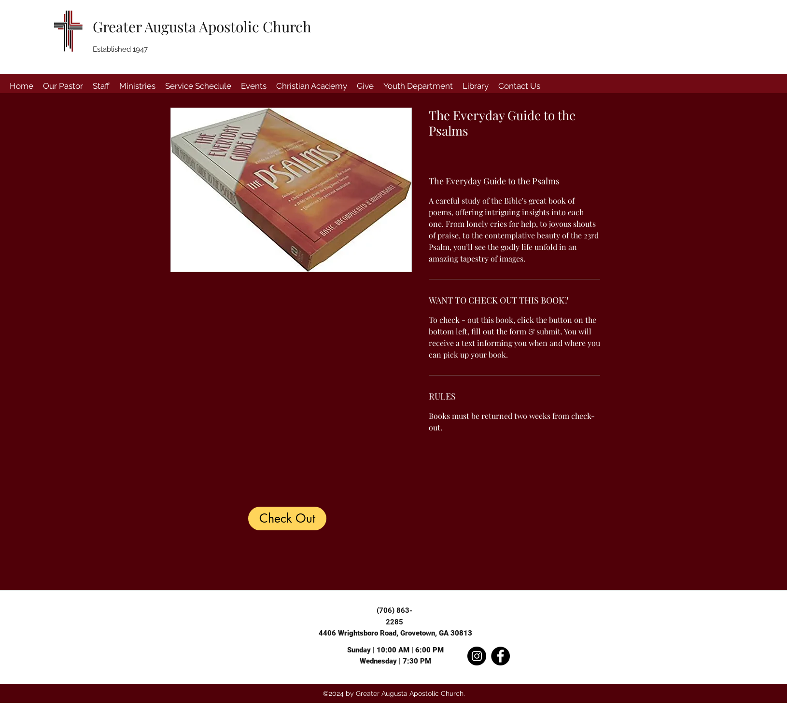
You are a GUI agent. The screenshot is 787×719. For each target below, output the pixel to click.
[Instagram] (476, 656)
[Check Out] (287, 518)
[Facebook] (500, 656)
